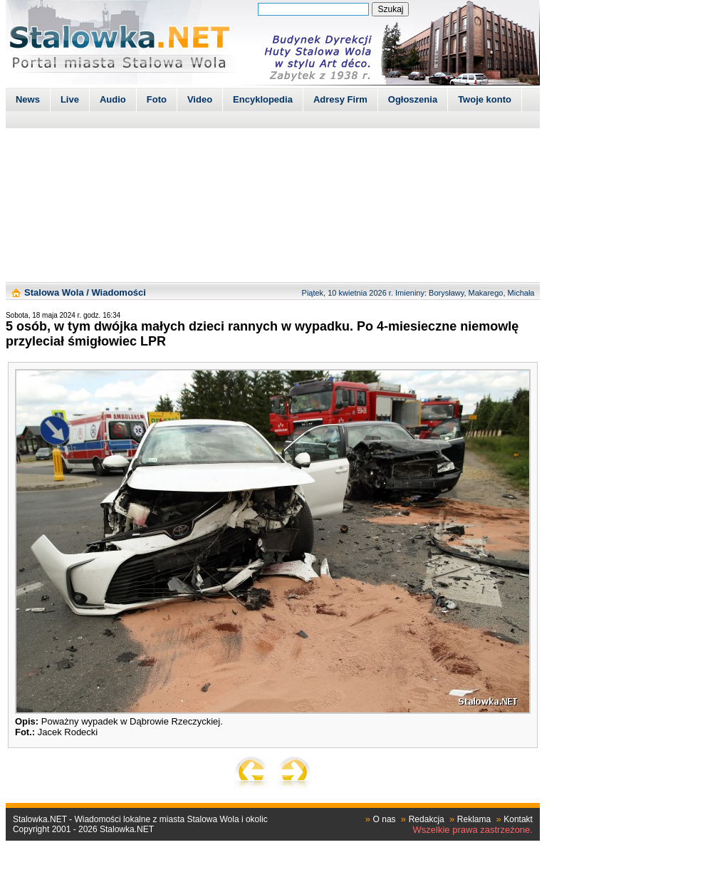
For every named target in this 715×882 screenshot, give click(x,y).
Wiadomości (118, 292)
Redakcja (426, 819)
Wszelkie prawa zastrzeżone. (473, 829)
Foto (157, 99)
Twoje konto (484, 99)
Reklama (474, 819)
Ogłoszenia (412, 99)
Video (199, 99)
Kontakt (518, 819)
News (28, 99)
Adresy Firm (340, 99)
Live (70, 99)
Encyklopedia (263, 99)
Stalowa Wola (54, 292)
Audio (113, 99)
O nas (384, 819)
